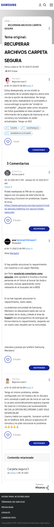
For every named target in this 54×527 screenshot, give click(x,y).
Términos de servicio (13, 502)
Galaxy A (29, 86)
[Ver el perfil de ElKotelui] (16, 379)
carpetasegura (32, 128)
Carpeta (13, 128)
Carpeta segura (17, 469)
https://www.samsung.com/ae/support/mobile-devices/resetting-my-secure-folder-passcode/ (26, 209)
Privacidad (7, 507)
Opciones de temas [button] (44, 28)
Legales (5, 512)
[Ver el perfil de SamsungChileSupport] (26, 240)
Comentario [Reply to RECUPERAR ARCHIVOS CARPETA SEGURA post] (39, 150)
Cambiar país (8, 518)
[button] (44, 79)
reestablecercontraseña (20, 133)
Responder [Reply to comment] (39, 229)
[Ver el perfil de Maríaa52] (16, 78)
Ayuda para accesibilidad (15, 496)
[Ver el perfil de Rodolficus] (17, 171)
